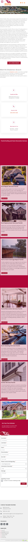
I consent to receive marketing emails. (12, 480)
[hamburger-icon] (2, 1)
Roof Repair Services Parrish (9, 272)
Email (2, 447)
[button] (25, 541)
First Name (3, 438)
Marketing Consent (5, 478)
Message (3, 471)
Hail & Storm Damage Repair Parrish (12, 345)
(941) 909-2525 (14, 125)
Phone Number (4, 452)
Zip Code (3, 456)
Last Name (3, 442)
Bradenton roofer (13, 72)
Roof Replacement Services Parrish (12, 309)
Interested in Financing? (6, 466)
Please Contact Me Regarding (8, 461)
